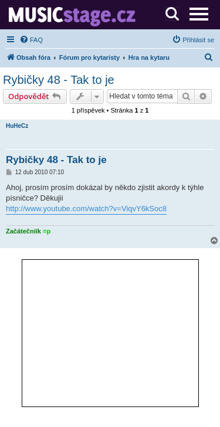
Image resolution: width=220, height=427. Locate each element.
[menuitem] (31, 40)
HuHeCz (17, 126)
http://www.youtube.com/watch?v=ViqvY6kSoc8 (86, 208)
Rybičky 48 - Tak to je (58, 79)
